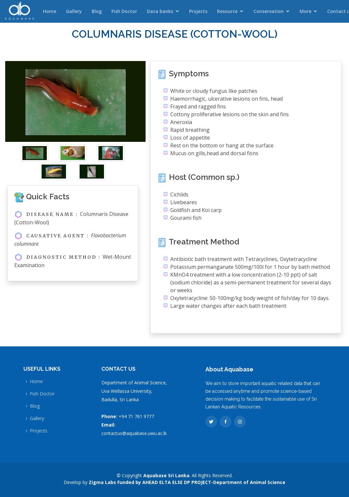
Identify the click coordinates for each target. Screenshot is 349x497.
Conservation (268, 11)
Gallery (74, 11)
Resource (227, 11)
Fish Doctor (124, 11)
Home (49, 11)
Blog (97, 11)
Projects (198, 11)
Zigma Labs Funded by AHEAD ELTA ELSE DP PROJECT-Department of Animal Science (187, 482)
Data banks (160, 11)
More (305, 11)
